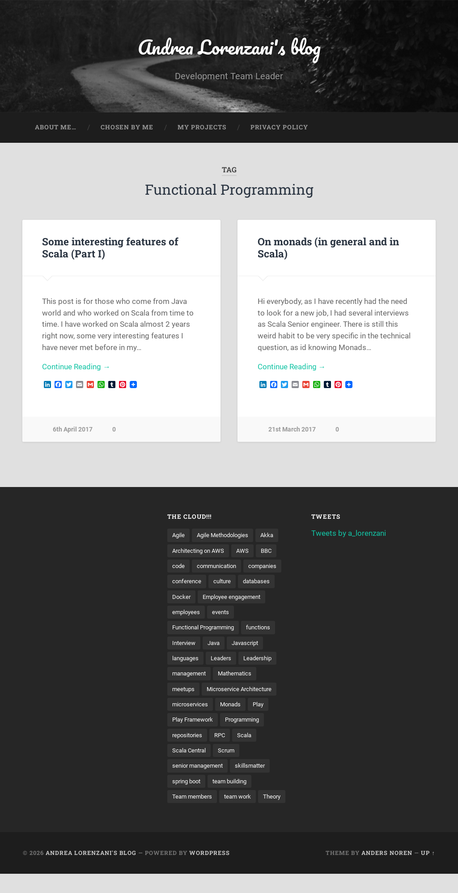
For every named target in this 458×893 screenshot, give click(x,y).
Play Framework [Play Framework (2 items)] (194, 722)
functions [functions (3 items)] (267, 629)
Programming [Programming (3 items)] (248, 722)
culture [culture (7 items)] (224, 582)
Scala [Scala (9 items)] (248, 737)
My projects (202, 128)
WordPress (209, 872)
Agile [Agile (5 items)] (179, 535)
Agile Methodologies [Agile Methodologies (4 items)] (226, 535)
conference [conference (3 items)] (187, 582)
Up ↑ (428, 872)
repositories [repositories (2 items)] (188, 737)
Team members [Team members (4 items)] (193, 799)
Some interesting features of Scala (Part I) (110, 248)
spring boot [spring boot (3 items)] (188, 784)
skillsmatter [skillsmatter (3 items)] (256, 769)
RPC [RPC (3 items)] (223, 737)
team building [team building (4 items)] (235, 784)
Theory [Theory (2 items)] (181, 815)
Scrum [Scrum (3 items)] (230, 753)
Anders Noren (386, 872)
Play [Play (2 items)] (263, 706)
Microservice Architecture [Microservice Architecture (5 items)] (243, 691)
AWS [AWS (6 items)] (247, 551)
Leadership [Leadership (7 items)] (263, 660)
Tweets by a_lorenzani (348, 534)
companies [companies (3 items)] (268, 567)
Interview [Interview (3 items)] (185, 644)
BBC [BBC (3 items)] (272, 551)
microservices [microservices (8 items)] (191, 706)
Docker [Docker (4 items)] (181, 598)
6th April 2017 (73, 431)
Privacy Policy (279, 128)
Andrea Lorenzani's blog (229, 47)
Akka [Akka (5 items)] (273, 535)
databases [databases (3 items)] (261, 582)
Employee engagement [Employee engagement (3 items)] (235, 598)
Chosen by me (127, 128)
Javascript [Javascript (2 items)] (250, 644)
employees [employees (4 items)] (187, 613)
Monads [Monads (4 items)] (233, 706)
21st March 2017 (292, 431)
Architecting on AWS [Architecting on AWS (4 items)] (200, 551)
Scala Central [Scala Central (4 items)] (190, 753)
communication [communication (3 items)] (219, 567)
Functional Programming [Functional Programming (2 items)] (207, 629)
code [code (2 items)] (179, 567)
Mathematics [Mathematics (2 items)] (239, 675)
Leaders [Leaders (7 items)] (224, 660)
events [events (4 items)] (223, 613)
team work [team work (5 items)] (241, 799)
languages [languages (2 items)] (186, 660)
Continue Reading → (76, 367)
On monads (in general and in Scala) (328, 248)
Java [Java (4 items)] (217, 644)
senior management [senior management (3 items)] (200, 769)
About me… (55, 128)
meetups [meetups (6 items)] (184, 691)
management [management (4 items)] (190, 675)
